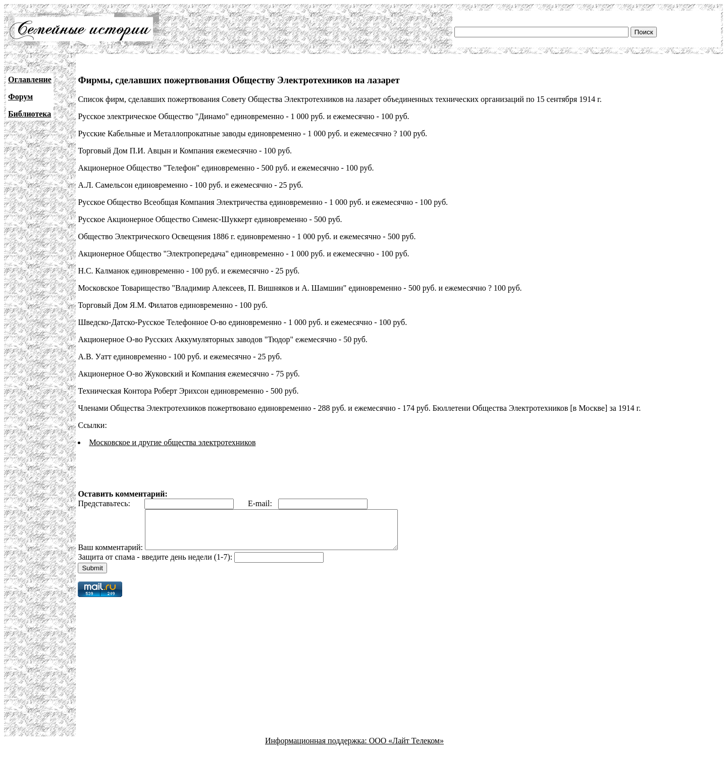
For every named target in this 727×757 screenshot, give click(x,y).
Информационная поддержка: (317, 748)
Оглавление (29, 79)
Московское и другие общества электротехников (172, 442)
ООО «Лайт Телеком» (406, 748)
